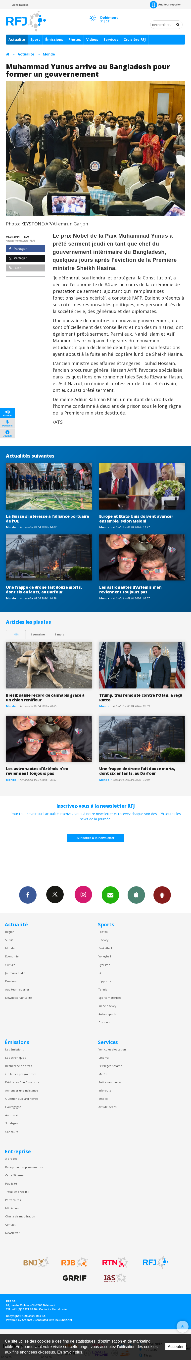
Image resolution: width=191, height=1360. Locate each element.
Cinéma (103, 1057)
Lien (15, 268)
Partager (18, 249)
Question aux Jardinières (21, 1098)
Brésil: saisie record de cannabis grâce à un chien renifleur (45, 697)
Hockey (103, 940)
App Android (162, 894)
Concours (11, 1131)
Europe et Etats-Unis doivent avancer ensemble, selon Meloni (136, 519)
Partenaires (13, 1200)
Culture (10, 964)
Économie (12, 956)
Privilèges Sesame (110, 1065)
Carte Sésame (14, 1175)
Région (9, 931)
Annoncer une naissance (21, 1090)
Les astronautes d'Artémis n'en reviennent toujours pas (130, 589)
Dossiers (10, 981)
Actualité (16, 39)
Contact (10, 1224)
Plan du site (59, 1309)
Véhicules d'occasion (112, 1049)
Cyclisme (104, 964)
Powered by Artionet (19, 1319)
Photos (74, 39)
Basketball (105, 948)
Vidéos (92, 39)
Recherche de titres (18, 1065)
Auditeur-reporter (165, 4)
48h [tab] (16, 634)
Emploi (103, 1098)
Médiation (12, 1208)
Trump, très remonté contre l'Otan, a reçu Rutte (140, 697)
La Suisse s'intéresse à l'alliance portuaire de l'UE (47, 519)
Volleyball (104, 956)
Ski (100, 973)
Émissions (54, 39)
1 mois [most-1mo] (59, 634)
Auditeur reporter (17, 989)
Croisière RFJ (135, 39)
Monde (49, 54)
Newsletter (12, 1232)
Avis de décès (107, 1106)
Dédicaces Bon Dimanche (22, 1082)
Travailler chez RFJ (17, 1191)
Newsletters (110, 894)
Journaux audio (15, 973)
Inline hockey (107, 1005)
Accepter (176, 1347)
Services (110, 39)
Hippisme (104, 981)
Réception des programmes (24, 1167)
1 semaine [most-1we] (37, 634)
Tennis (102, 989)
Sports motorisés (109, 997)
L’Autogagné (13, 1106)
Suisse (9, 940)
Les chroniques (15, 1057)
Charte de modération (20, 1216)
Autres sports (107, 1014)
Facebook (28, 894)
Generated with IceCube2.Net (53, 1319)
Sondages (11, 1123)
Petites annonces (109, 1082)
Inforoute (104, 1090)
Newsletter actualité (18, 997)
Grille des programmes (20, 1074)
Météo (102, 1074)
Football (103, 931)
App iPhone (136, 894)
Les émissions (14, 1049)
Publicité (11, 1183)
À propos (11, 1158)
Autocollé (11, 1115)
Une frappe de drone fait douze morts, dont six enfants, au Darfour (44, 589)
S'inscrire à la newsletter (95, 838)
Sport (35, 39)
